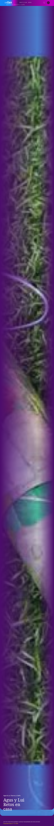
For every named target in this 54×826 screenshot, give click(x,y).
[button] (4, 2)
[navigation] (28, 2)
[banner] (12, 2)
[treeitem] (23, 2)
